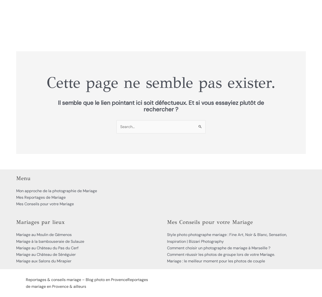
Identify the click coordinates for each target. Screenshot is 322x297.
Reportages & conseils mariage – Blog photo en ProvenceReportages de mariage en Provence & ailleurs (87, 283)
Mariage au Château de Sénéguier (46, 254)
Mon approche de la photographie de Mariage (56, 190)
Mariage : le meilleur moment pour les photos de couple (216, 261)
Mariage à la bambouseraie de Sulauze (50, 241)
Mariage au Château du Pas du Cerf (47, 248)
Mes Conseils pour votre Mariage (45, 203)
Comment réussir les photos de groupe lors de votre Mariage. (221, 254)
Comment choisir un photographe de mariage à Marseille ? (218, 248)
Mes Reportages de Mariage (41, 197)
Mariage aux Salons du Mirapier (43, 261)
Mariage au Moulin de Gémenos (44, 234)
